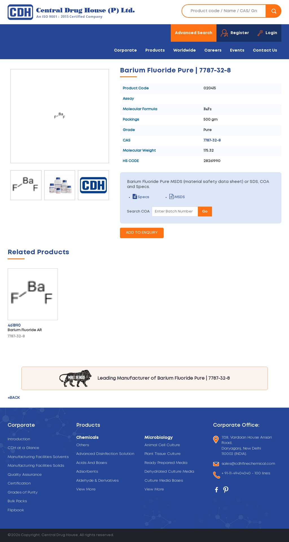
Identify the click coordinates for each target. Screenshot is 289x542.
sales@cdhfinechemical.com (248, 464)
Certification (19, 483)
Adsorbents (87, 472)
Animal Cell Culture (162, 445)
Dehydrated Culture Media (169, 472)
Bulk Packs (17, 501)
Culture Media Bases (163, 481)
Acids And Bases (91, 463)
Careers (213, 50)
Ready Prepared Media (165, 463)
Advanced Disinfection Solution (105, 454)
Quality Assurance (25, 475)
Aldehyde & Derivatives (97, 481)
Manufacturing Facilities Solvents (38, 457)
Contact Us (265, 50)
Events (237, 50)
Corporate (125, 50)
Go (205, 211)
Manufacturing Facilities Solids (36, 466)
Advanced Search (193, 33)
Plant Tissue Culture (162, 454)
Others (82, 445)
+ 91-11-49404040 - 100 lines (246, 474)
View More (86, 489)
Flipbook (16, 510)
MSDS (177, 197)
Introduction (19, 439)
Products (155, 50)
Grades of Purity (23, 492)
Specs (141, 197)
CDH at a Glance (23, 448)
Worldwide (184, 50)
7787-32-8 (212, 140)
